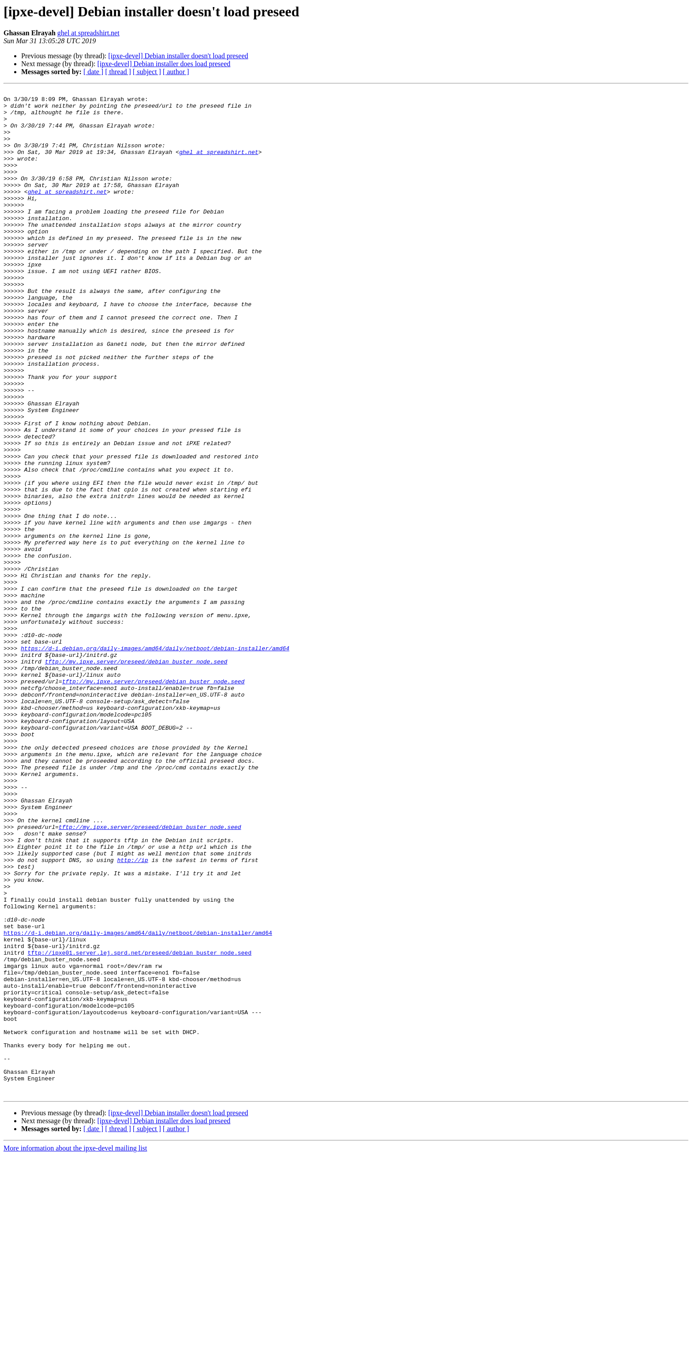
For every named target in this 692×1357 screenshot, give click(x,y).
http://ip (132, 1015)
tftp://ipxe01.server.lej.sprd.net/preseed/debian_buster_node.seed (140, 1126)
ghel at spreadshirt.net (88, 33)
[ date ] (93, 71)
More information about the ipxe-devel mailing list (75, 1349)
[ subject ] (147, 71)
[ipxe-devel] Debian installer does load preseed (163, 63)
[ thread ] (118, 71)
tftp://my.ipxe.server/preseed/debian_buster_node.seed (136, 776)
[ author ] (176, 71)
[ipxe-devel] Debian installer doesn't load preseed (178, 56)
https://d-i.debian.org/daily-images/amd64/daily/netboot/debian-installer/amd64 (155, 761)
